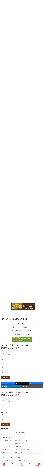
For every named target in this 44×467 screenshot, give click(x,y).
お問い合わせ (38, 464)
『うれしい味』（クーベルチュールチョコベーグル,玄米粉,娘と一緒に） (17, 460)
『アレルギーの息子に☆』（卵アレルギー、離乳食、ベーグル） (15, 449)
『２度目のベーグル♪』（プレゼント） (10, 437)
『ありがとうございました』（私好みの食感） (12, 443)
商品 (29, 464)
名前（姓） (4, 359)
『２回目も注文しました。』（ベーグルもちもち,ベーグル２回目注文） (17, 435)
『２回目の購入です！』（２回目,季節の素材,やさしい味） (14, 432)
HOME (12, 464)
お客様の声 (4, 429)
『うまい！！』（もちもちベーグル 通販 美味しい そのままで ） (17, 458)
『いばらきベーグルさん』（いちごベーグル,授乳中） (13, 452)
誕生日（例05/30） (6, 365)
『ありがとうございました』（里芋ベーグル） (12, 446)
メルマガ (21, 464)
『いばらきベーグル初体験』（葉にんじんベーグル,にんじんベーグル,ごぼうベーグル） (20, 455)
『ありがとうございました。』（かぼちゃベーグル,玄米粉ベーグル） (16, 440)
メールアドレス (5, 354)
